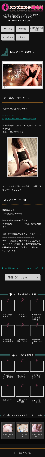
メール (11, 251)
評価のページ (35, 234)
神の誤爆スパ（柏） (12, 268)
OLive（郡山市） (33, 268)
